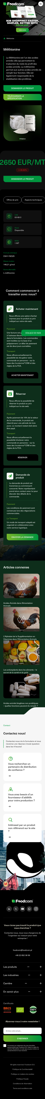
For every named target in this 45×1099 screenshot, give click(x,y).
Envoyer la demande (22, 537)
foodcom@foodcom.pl (22, 950)
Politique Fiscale (22, 1079)
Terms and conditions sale (22, 1088)
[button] (22, 767)
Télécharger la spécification (15, 97)
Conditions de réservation (22, 1083)
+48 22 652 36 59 (22, 955)
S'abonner (22, 1038)
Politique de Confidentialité (22, 1069)
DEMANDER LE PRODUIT (22, 88)
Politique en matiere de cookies (22, 1074)
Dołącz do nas (33, 333)
